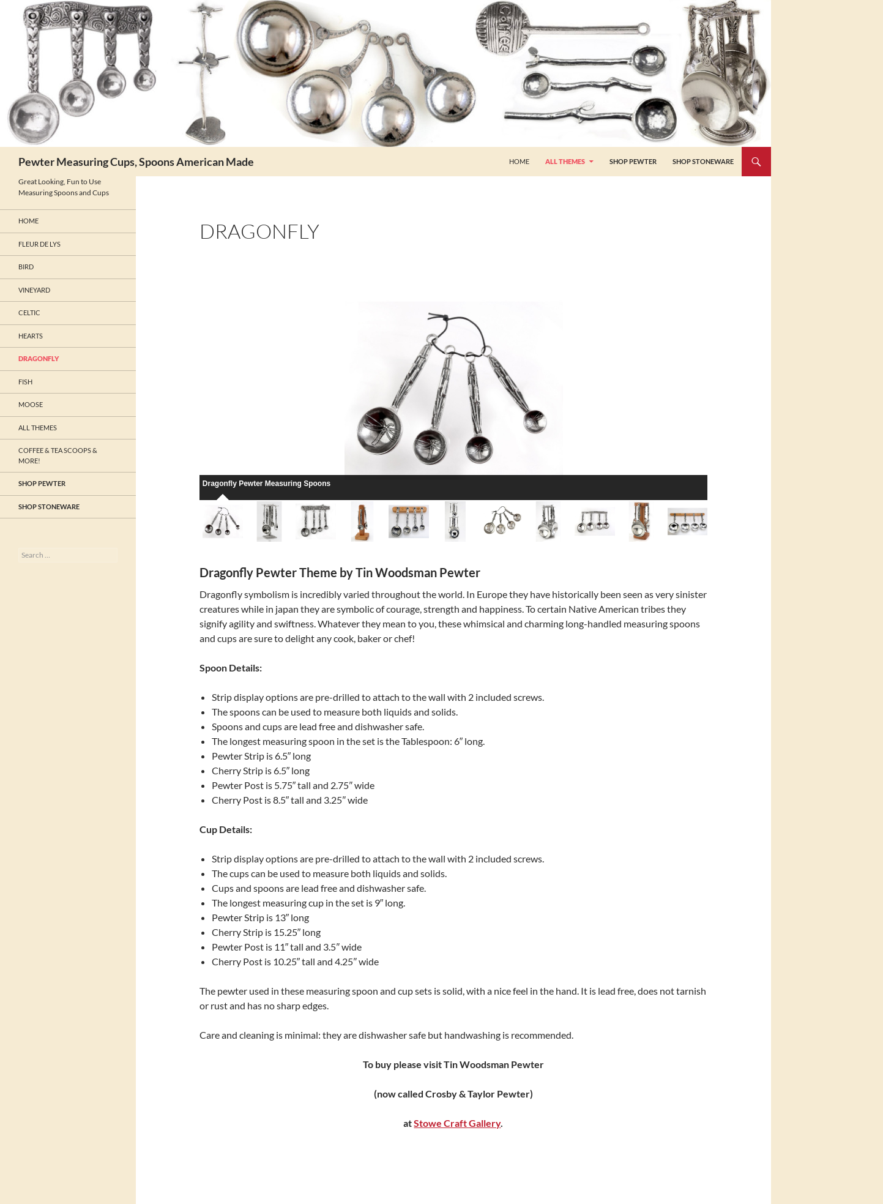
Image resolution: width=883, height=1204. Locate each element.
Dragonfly (38, 358)
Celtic (29, 312)
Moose (30, 404)
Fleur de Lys (39, 244)
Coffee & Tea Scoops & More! (57, 455)
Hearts (30, 336)
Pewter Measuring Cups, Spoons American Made (136, 161)
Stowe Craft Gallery (457, 1123)
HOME (519, 161)
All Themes (565, 161)
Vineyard (34, 290)
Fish (25, 382)
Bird (26, 267)
